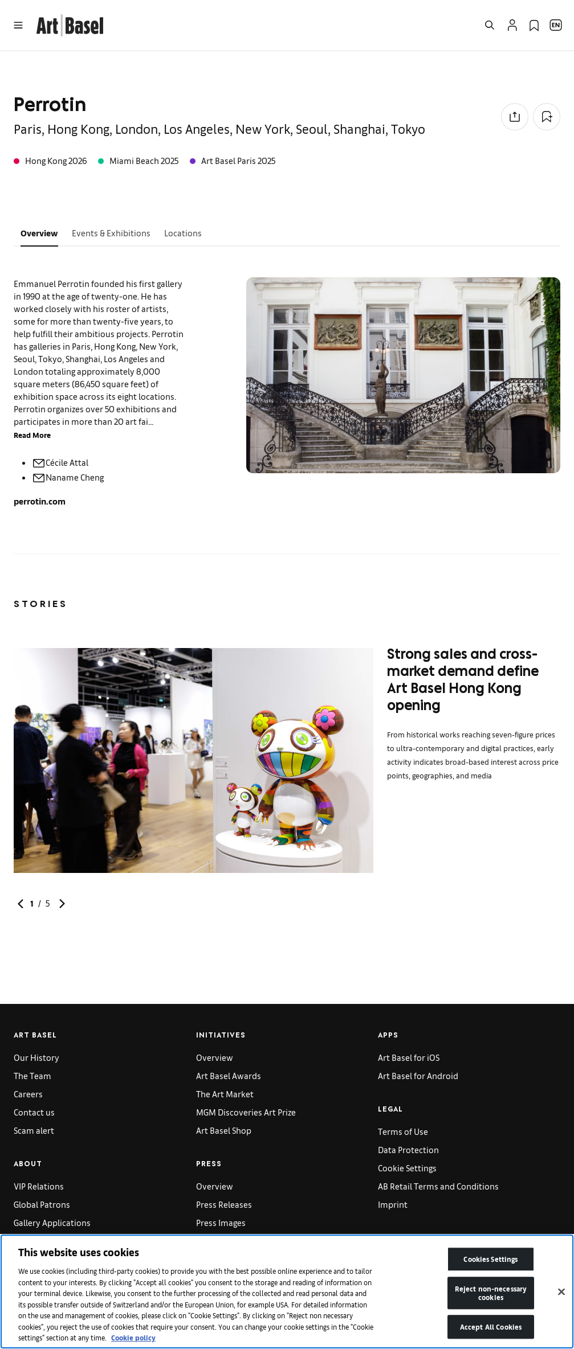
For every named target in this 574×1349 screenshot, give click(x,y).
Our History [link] (36, 1057)
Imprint (393, 1204)
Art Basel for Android (418, 1075)
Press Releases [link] (224, 1204)
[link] (69, 23)
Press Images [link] (221, 1222)
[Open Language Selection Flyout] (556, 25)
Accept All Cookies (491, 1331)
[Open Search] (490, 25)
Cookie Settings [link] (407, 1167)
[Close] (561, 1296)
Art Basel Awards (228, 1075)
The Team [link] (32, 1075)
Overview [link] (214, 1057)
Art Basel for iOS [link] (408, 1057)
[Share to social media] (514, 116)
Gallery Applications (52, 1222)
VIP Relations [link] (39, 1185)
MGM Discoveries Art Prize (246, 1111)
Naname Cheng (68, 476)
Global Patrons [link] (42, 1204)
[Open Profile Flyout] (512, 25)
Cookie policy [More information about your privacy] (133, 1342)
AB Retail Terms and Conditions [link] (438, 1185)
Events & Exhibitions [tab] (111, 232)
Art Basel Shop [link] (223, 1130)
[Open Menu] (18, 25)
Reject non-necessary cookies (491, 1297)
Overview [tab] (39, 232)
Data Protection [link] (408, 1149)
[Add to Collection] (546, 116)
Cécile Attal (60, 462)
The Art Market (225, 1093)
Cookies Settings (490, 1264)
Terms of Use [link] (403, 1131)
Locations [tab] (183, 232)
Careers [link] (28, 1093)
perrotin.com (40, 500)
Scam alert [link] (34, 1130)
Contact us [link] (34, 1111)
